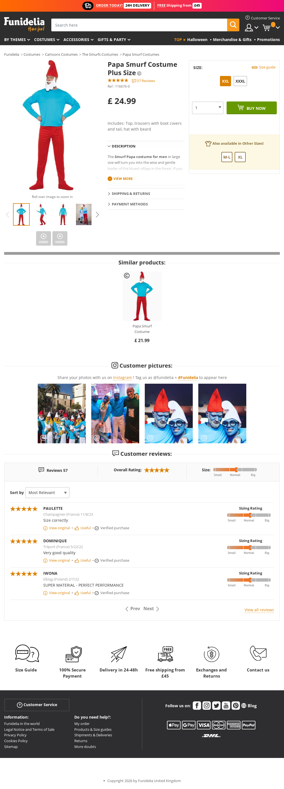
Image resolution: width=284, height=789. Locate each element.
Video (43, 242)
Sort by (17, 492)
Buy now (255, 108)
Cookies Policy (16, 740)
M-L (226, 157)
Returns (80, 740)
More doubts (85, 746)
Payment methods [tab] (130, 204)
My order (82, 723)
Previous (7, 214)
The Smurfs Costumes (100, 54)
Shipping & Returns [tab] (131, 193)
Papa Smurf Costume (142, 329)
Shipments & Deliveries (93, 734)
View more (123, 178)
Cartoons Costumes (61, 54)
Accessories (76, 39)
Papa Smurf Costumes (141, 54)
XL (240, 157)
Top (178, 39)
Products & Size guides (92, 729)
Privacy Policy (15, 734)
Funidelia (11, 54)
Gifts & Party (112, 39)
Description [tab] (124, 146)
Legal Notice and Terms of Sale (29, 729)
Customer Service (37, 705)
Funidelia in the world (22, 723)
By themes (15, 39)
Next (97, 214)
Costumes (44, 39)
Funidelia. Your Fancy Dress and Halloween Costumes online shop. (24, 24)
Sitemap (11, 746)
